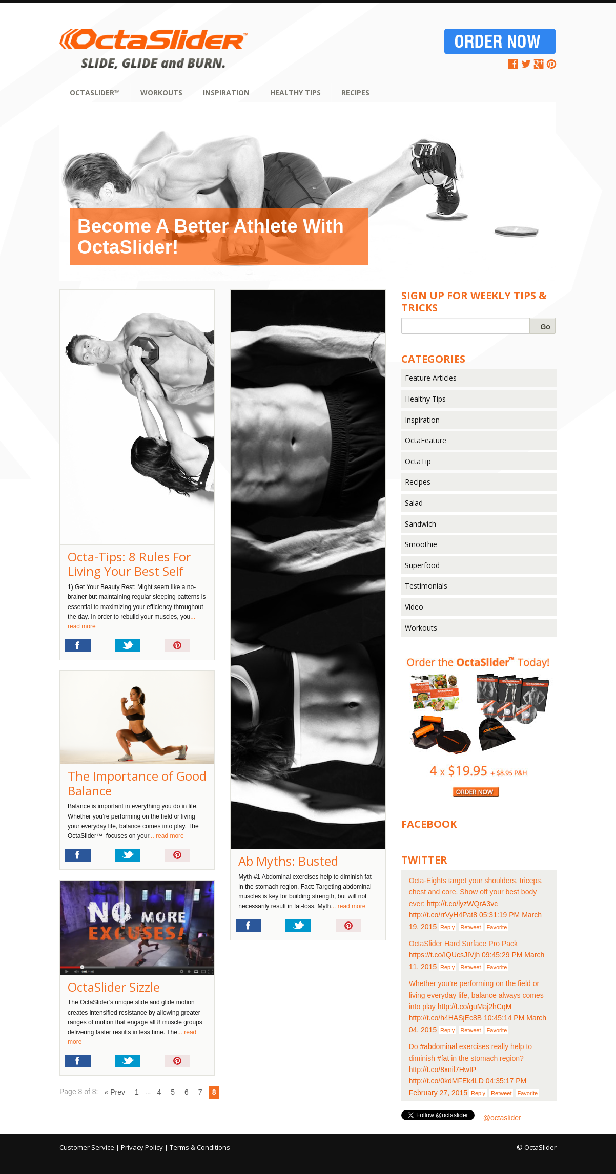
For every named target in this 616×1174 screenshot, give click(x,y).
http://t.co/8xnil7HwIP (442, 1069)
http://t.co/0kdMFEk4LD (446, 1081)
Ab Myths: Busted (288, 860)
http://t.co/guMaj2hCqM (475, 1006)
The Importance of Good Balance (137, 783)
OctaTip (418, 461)
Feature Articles (431, 378)
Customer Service (86, 1147)
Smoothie (421, 544)
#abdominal (438, 1046)
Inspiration (226, 92)
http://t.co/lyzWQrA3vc (462, 903)
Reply (447, 927)
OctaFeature (425, 440)
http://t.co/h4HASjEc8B (445, 1018)
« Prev (115, 1092)
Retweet (470, 927)
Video (414, 607)
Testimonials (426, 586)
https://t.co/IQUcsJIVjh (444, 955)
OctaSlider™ (95, 92)
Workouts (161, 92)
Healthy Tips (295, 92)
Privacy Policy (142, 1147)
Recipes (355, 92)
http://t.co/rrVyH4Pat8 (443, 915)
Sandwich (420, 524)
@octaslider (502, 1118)
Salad (414, 503)
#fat (443, 1058)
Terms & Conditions (200, 1147)
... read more (348, 906)
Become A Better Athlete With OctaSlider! (210, 237)
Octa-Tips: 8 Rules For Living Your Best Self (129, 564)
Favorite (497, 927)
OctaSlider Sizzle (114, 986)
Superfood (422, 565)
